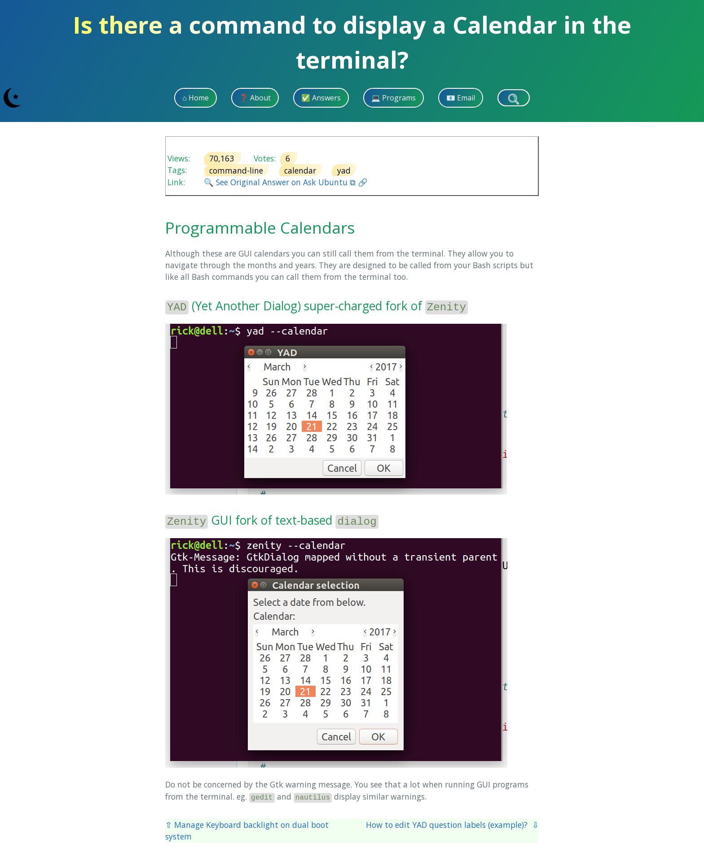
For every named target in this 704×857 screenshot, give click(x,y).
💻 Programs (393, 98)
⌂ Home (195, 98)
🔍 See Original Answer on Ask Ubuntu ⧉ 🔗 (286, 182)
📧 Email (460, 98)
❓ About (255, 98)
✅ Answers (321, 98)
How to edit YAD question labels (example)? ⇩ (452, 824)
